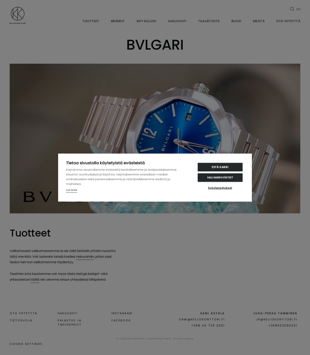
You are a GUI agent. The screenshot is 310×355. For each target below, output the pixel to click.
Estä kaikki (220, 167)
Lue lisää (71, 190)
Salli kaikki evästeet (220, 177)
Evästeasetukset (220, 188)
